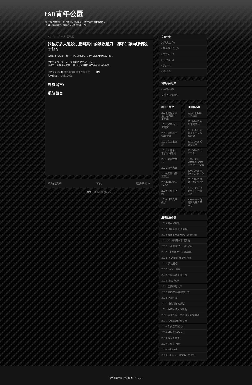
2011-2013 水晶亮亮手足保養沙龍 (195, 133)
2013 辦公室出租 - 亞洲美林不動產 (169, 115)
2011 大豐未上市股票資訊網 (169, 152)
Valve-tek (172, 349)
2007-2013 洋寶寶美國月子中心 (195, 202)
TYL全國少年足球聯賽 (179, 257)
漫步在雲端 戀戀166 (178, 292)
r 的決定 (165, 54)
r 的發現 (165, 59)
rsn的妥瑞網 (167, 89)
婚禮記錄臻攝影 (176, 303)
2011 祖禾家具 (169, 167)
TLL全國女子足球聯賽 (179, 252)
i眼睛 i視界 (173, 280)
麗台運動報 (173, 223)
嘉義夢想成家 (174, 286)
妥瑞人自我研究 (169, 94)
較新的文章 (55, 183)
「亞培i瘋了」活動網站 (179, 246)
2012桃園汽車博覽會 (178, 240)
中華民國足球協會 (177, 309)
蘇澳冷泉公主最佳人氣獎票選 (183, 315)
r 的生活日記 (66, 75)
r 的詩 (164, 65)
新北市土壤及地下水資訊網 (182, 234)
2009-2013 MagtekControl (196, 160)
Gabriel (171, 269)
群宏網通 (172, 263)
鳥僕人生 (166, 42)
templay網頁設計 (195, 114)
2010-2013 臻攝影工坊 (195, 143)
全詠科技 (172, 297)
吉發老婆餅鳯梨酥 (177, 320)
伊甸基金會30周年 (177, 229)
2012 (164, 124)
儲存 (177, 269)
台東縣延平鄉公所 (177, 274)
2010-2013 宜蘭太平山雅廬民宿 (195, 191)
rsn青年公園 (64, 14)
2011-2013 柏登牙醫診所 (195, 123)
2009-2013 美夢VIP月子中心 (196, 172)
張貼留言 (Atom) (102, 192)
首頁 (99, 183)
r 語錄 (164, 71)
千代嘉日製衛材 (176, 326)
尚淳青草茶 (173, 338)
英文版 (191, 164)
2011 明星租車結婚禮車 (169, 134)
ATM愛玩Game (175, 332)
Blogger (139, 378)
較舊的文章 (143, 183)
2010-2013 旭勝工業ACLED (195, 181)
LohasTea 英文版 (176, 355)
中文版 (200, 164)
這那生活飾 (173, 343)
